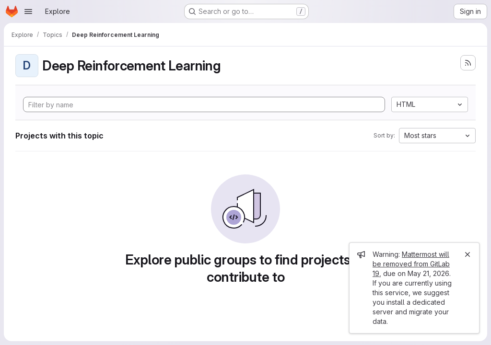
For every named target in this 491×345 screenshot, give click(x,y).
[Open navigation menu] (28, 11)
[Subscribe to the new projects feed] (468, 62)
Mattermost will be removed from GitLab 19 (411, 263)
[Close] (467, 254)
